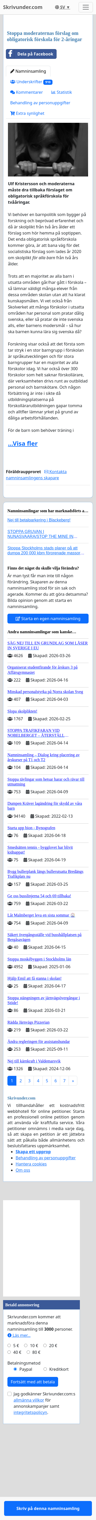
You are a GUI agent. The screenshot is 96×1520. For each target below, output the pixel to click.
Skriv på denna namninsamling (47, 597)
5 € (16, 1457)
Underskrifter (31, 178)
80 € (36, 1463)
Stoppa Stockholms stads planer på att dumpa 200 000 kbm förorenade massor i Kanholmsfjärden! (44, 664)
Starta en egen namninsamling (48, 730)
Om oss (23, 1281)
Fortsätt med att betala (33, 1493)
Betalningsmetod (23, 1474)
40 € (17, 1463)
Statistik (61, 188)
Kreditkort (59, 1480)
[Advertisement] (48, 71)
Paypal (25, 1480)
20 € (53, 1457)
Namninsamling (28, 167)
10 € (34, 1457)
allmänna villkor (29, 1511)
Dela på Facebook (29, 150)
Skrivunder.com (22, 7)
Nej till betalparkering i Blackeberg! (38, 631)
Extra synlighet (27, 209)
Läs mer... (18, 1446)
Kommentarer (26, 188)
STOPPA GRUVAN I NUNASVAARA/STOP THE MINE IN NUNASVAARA (40, 648)
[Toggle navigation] (86, 7)
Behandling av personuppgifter (40, 199)
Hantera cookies (31, 1275)
